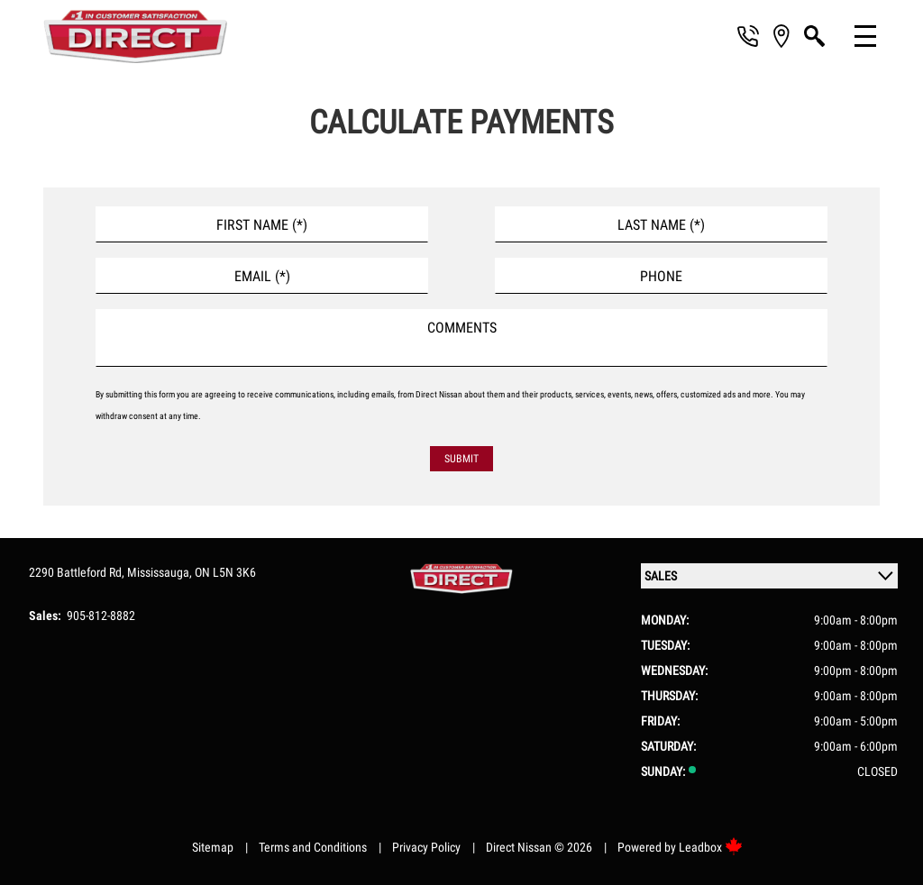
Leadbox (711, 847)
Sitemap (212, 847)
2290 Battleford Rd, (78, 572)
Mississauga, (161, 572)
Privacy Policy (426, 847)
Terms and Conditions (313, 847)
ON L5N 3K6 (225, 572)
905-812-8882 (101, 615)
